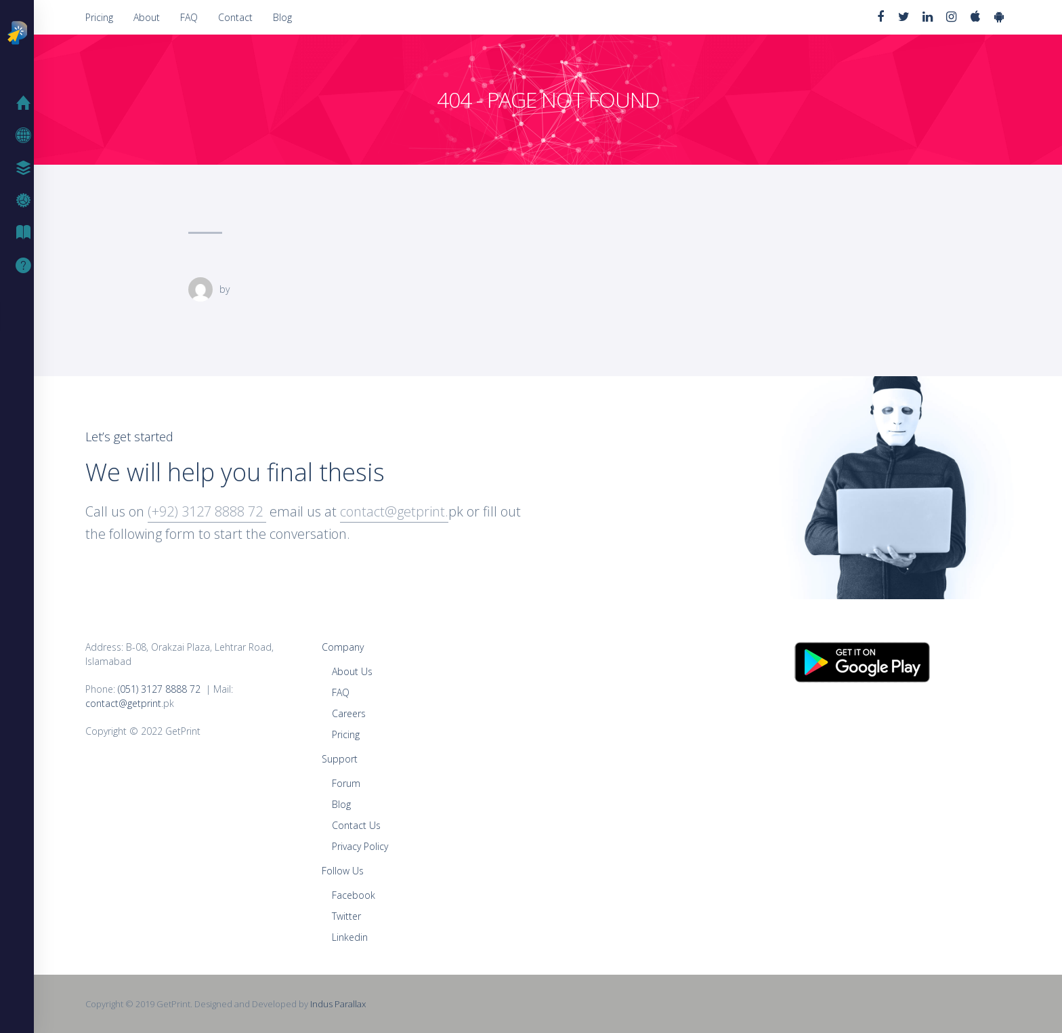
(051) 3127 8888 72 (159, 689)
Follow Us (343, 870)
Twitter (346, 916)
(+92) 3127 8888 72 (207, 511)
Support (27, 265)
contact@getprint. (394, 511)
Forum (346, 783)
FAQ (189, 17)
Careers (349, 713)
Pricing (99, 17)
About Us (352, 671)
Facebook (353, 895)
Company (343, 647)
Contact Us (356, 825)
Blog (282, 17)
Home (27, 103)
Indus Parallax (338, 1004)
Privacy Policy (360, 846)
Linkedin (350, 937)
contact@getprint (123, 703)
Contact (235, 17)
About (146, 17)
